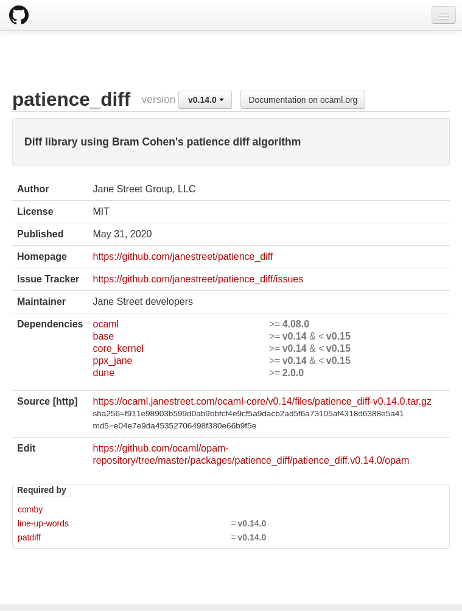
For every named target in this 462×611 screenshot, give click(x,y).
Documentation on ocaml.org (302, 100)
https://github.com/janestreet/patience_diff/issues (198, 279)
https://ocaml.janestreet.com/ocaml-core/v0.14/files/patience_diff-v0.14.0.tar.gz (262, 401)
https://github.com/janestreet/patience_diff (183, 256)
